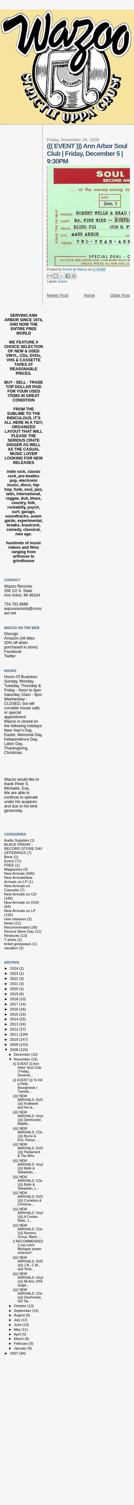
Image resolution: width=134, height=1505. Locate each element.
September (23, 1311)
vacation (11, 948)
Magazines (13, 869)
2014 (14, 1019)
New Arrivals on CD (20, 894)
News (8, 923)
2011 (14, 1034)
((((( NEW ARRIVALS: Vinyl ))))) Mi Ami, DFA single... (28, 1279)
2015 (14, 1014)
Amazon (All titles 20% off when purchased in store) (21, 642)
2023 (14, 973)
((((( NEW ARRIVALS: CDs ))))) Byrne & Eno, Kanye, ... (27, 1134)
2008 (14, 1049)
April (18, 1334)
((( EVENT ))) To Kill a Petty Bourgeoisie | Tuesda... (27, 1085)
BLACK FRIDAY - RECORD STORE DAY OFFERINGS (23, 848)
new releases (15, 919)
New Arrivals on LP (20, 910)
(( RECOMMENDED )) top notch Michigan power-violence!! (28, 1247)
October (21, 1306)
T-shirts (10, 939)
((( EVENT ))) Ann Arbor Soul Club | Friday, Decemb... (27, 1069)
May (18, 1329)
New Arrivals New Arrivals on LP (18, 879)
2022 (14, 978)
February (21, 1343)
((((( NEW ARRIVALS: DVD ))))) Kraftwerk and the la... (28, 1101)
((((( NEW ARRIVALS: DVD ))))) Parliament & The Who (28, 1150)
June (18, 1325)
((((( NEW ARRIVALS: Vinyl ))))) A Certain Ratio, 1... (28, 1214)
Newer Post (57, 295)
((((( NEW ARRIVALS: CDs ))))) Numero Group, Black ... (27, 1231)
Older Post (120, 295)
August (20, 1315)
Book (8, 857)
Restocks (11, 935)
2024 (14, 968)
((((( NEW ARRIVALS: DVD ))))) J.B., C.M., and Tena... (28, 1263)
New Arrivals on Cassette (17, 888)
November (22, 1059)
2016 (14, 1009)
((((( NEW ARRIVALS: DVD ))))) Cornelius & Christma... (28, 1198)
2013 (14, 1024)
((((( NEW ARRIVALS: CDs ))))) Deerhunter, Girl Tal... (27, 1295)
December (22, 1054)
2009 (14, 1044)
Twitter (10, 656)
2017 (14, 1004)
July (17, 1320)
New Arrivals (14, 873)
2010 (14, 1039)
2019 (14, 994)
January (21, 1348)
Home (89, 295)
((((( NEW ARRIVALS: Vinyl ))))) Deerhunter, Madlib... (28, 1117)
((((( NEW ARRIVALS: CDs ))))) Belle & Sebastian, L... (27, 1182)
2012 (14, 1029)
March (19, 1339)
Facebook (12, 651)
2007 (14, 1353)
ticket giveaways (17, 944)
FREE (9, 865)
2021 (14, 983)
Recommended (16, 927)
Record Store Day (19, 931)
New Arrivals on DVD (21, 902)
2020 (14, 989)
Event (63, 281)
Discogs (11, 634)
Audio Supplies (16, 840)
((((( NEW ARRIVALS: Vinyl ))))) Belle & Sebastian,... (28, 1166)
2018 (14, 999)
